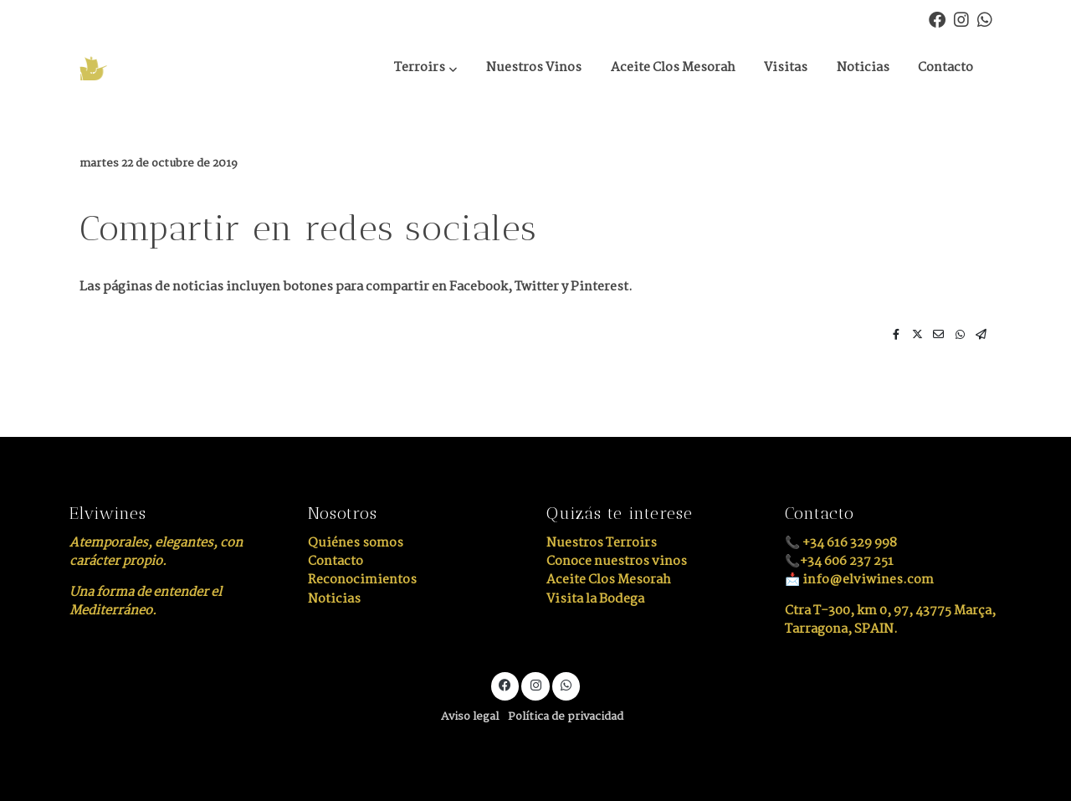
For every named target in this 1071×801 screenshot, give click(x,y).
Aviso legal (470, 717)
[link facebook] (937, 18)
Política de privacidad (565, 717)
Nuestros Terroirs (601, 542)
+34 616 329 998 (849, 542)
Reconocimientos (362, 579)
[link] (151, 68)
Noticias (334, 598)
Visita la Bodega (595, 598)
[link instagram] (961, 18)
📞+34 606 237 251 (839, 561)
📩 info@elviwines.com (859, 579)
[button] (425, 68)
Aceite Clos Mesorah (608, 579)
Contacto (335, 561)
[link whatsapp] (984, 18)
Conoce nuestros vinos (616, 561)
